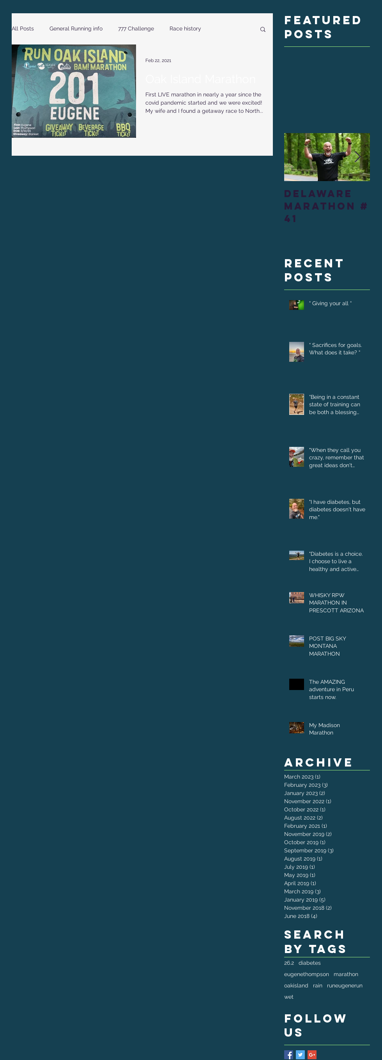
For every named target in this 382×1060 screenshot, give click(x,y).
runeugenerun (345, 985)
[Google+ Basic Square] (312, 1054)
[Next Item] (357, 157)
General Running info (76, 28)
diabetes (310, 963)
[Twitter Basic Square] (300, 1054)
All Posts (23, 28)
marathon (346, 974)
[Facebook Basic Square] (288, 1054)
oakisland (296, 985)
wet (289, 997)
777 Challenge (136, 28)
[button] (263, 30)
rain (317, 985)
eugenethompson (306, 974)
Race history (185, 28)
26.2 (289, 963)
